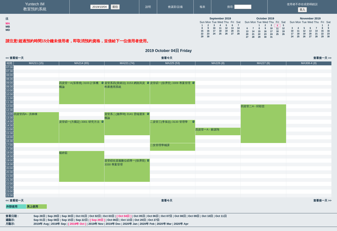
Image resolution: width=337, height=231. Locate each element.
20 (232, 31)
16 (208, 31)
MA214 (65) (81, 63)
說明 (148, 6)
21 (238, 31)
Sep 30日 (68, 216)
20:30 (9, 172)
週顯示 (10, 220)
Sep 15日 (68, 220)
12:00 (9, 106)
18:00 (9, 152)
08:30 (9, 78)
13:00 (9, 113)
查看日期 (12, 216)
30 (208, 36)
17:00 (9, 144)
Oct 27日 (154, 220)
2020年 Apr (181, 223)
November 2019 (310, 18)
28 (238, 34)
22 (202, 34)
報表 (202, 6)
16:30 (9, 141)
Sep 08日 (54, 220)
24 (214, 34)
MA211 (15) (36, 63)
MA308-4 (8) (309, 63)
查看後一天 (320, 58)
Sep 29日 (54, 216)
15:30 (9, 133)
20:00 (9, 168)
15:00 (9, 129)
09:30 (9, 86)
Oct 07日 (166, 216)
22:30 (9, 187)
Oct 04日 (124, 216)
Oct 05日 (139, 216)
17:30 (9, 148)
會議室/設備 (175, 6)
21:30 (9, 179)
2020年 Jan (130, 223)
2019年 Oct (77, 223)
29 (202, 36)
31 (271, 37)
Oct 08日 (180, 216)
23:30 (9, 195)
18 (220, 31)
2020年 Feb (147, 223)
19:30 (9, 164)
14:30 (9, 125)
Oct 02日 (95, 216)
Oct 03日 (108, 216)
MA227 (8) (263, 63)
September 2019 (220, 18)
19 (226, 31)
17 (214, 31)
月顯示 (10, 223)
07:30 (9, 71)
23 (208, 34)
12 (226, 28)
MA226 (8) (218, 63)
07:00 (9, 67)
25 (220, 34)
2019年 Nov (95, 223)
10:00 (9, 90)
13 (232, 28)
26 (226, 34)
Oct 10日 (207, 216)
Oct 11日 (221, 216)
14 (238, 28)
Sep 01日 (39, 220)
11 (220, 28)
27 (232, 34)
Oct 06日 (153, 216)
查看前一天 (17, 58)
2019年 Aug (41, 223)
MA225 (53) (172, 63)
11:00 (9, 98)
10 (214, 28)
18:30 (9, 156)
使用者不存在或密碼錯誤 (302, 4)
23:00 (9, 191)
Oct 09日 (193, 216)
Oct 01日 (81, 216)
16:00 (9, 137)
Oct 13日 (126, 220)
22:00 (9, 183)
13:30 (9, 117)
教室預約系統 (34, 9)
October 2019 (265, 18)
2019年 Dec (113, 223)
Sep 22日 (82, 220)
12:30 (9, 110)
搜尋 (230, 6)
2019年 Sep (58, 223)
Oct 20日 (140, 220)
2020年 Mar (164, 223)
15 (202, 31)
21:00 (9, 176)
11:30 (9, 102)
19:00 (9, 160)
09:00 (9, 82)
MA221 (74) (127, 63)
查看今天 (166, 58)
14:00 (9, 121)
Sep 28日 (39, 216)
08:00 (9, 75)
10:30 (9, 94)
